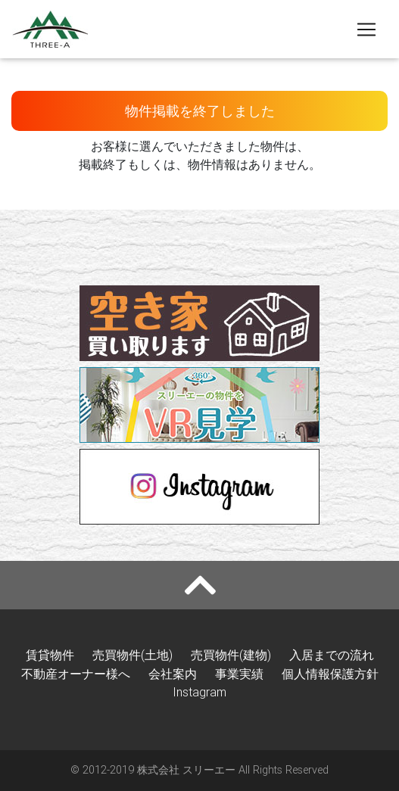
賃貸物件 (50, 654)
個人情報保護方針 (330, 673)
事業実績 (239, 673)
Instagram (199, 691)
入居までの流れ (331, 654)
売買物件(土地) (132, 654)
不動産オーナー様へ (75, 673)
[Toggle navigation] (366, 29)
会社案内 (172, 673)
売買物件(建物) (231, 654)
